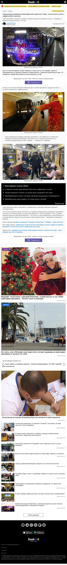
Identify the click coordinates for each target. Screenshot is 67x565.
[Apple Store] (27, 532)
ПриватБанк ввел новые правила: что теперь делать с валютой (25, 199)
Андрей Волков (11, 23)
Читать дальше (33, 515)
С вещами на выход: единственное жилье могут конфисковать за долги (28, 189)
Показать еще (59, 203)
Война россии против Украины (15, 6)
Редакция (4, 550)
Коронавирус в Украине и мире (39, 6)
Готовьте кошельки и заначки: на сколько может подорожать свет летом (28, 192)
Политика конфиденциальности (10, 544)
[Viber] (31, 525)
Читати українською (58, 11)
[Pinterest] (44, 525)
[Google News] (35, 525)
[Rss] (23, 525)
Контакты (4, 553)
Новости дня (56, 6)
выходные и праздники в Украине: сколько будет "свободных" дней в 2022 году (38, 222)
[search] (2, 2)
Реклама (3, 547)
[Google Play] (39, 532)
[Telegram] (27, 525)
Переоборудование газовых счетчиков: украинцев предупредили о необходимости (32, 196)
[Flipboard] (40, 525)
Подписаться (34, 82)
